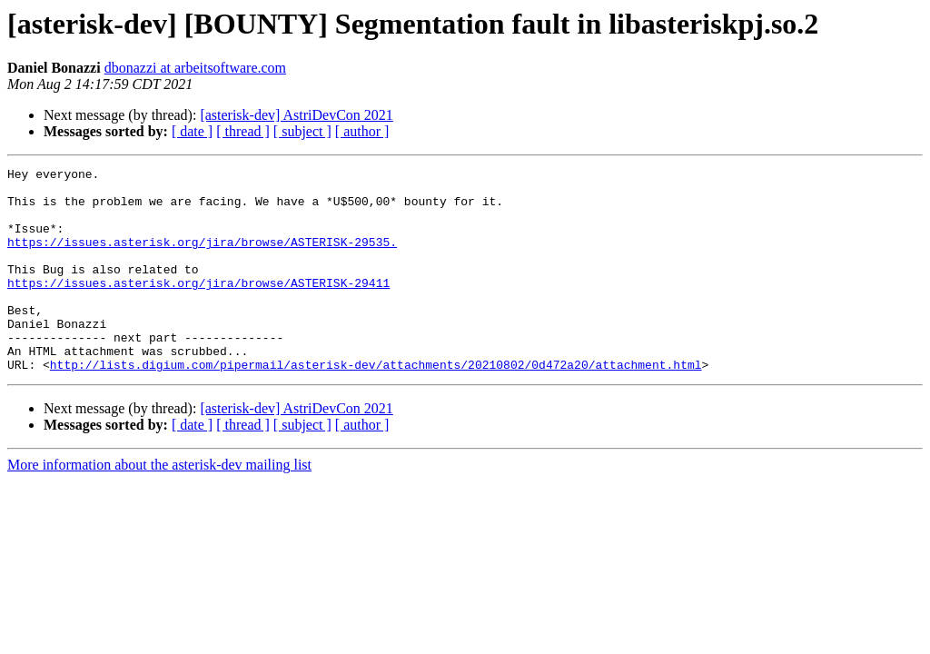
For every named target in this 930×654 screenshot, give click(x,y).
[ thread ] (243, 131)
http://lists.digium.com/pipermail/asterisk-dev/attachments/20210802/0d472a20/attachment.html (376, 405)
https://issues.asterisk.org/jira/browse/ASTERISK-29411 (198, 307)
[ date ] (192, 131)
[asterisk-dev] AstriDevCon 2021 (296, 115)
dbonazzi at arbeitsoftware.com (195, 67)
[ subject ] (302, 131)
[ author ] (362, 131)
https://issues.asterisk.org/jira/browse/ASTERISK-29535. (202, 258)
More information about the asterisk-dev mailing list (159, 505)
